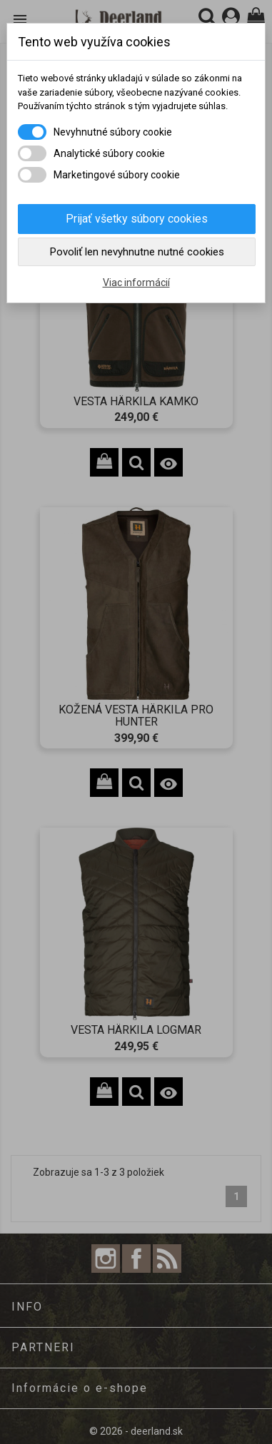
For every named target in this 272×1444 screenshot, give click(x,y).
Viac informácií (136, 282)
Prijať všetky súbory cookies (137, 218)
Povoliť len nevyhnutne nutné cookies (137, 251)
